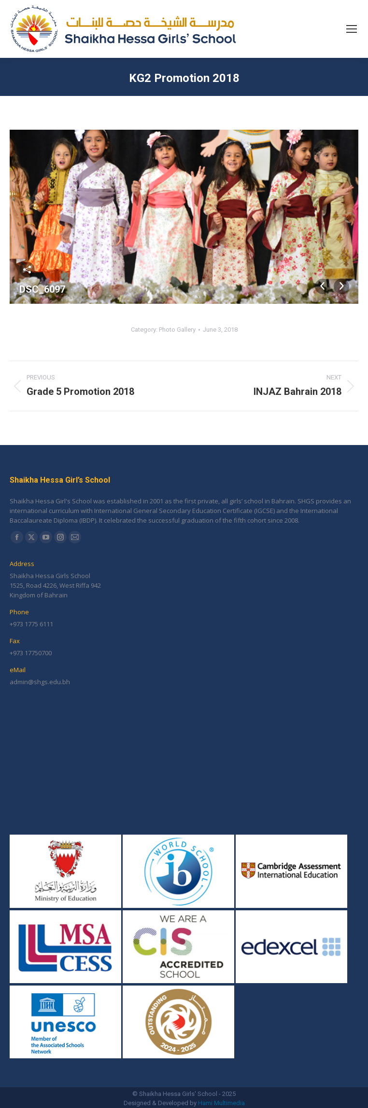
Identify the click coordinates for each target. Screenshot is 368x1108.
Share (27, 269)
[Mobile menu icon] (351, 29)
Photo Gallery (177, 329)
